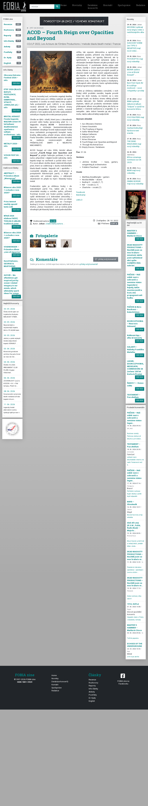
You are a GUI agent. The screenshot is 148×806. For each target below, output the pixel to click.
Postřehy (93, 695)
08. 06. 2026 (9, 391)
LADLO (79, 200)
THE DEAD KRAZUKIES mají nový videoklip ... (134, 143)
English (92, 701)
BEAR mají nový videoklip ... (134, 170)
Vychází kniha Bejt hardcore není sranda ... (135, 129)
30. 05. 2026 (9, 309)
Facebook (80, 192)
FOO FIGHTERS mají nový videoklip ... (135, 117)
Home (63, 5)
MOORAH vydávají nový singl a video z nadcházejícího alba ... (135, 30)
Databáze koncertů (93, 7)
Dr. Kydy (92, 698)
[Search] (44, 6)
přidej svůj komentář (105, 259)
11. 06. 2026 (9, 404)
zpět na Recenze (35, 28)
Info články (93, 688)
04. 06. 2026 (9, 362)
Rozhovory (93, 682)
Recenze (92, 679)
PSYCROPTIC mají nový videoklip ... (135, 58)
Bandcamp (80, 195)
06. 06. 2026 (9, 378)
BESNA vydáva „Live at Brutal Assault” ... (134, 71)
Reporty (92, 685)
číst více (16, 83)
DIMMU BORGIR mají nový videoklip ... (135, 182)
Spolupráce (124, 5)
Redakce (55, 690)
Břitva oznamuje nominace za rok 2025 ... (134, 157)
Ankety (92, 692)
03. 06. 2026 (9, 348)
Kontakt (107, 5)
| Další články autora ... (55, 223)
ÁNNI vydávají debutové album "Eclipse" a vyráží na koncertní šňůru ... (135, 104)
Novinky (77, 5)
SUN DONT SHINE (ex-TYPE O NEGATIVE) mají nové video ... (134, 46)
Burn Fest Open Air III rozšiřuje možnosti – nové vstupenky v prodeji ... (135, 86)
